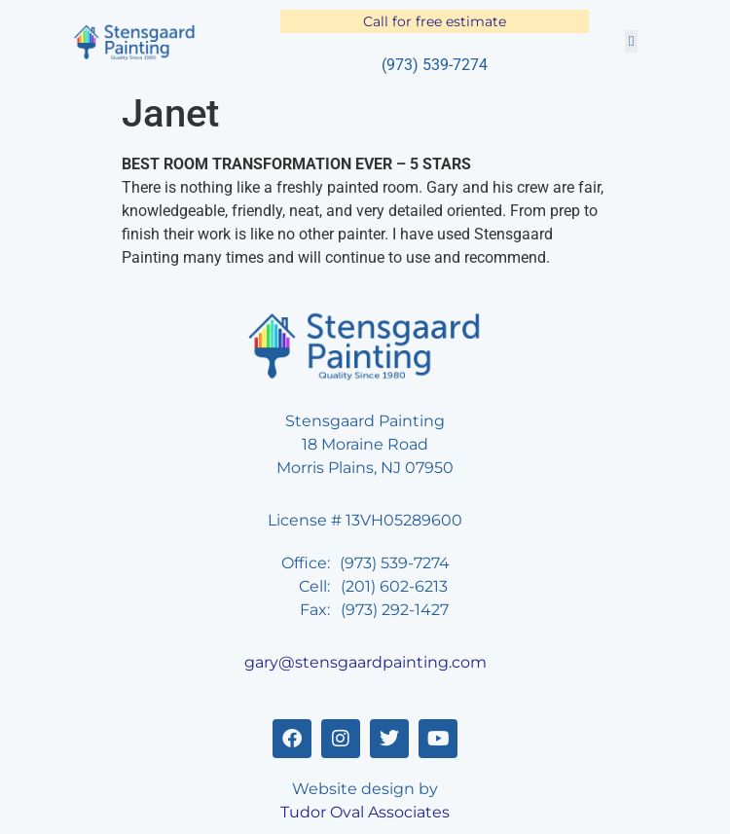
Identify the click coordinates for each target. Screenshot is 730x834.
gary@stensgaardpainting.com (365, 662)
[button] (631, 41)
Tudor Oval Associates (365, 812)
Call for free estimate (434, 21)
